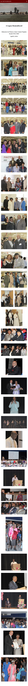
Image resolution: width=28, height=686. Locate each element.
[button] (1, 1)
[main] (14, 25)
